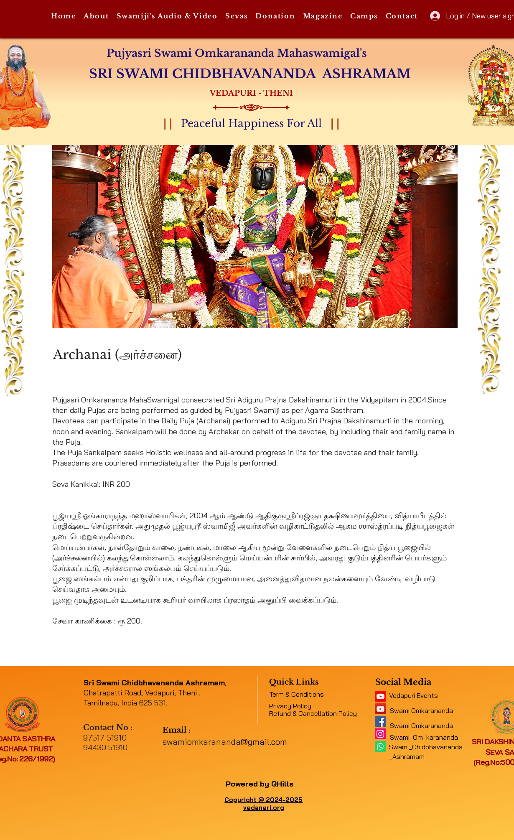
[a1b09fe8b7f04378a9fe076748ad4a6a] (380, 708)
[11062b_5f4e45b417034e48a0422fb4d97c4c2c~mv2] (380, 696)
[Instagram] (380, 733)
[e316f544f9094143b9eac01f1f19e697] (380, 721)
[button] (96, 16)
